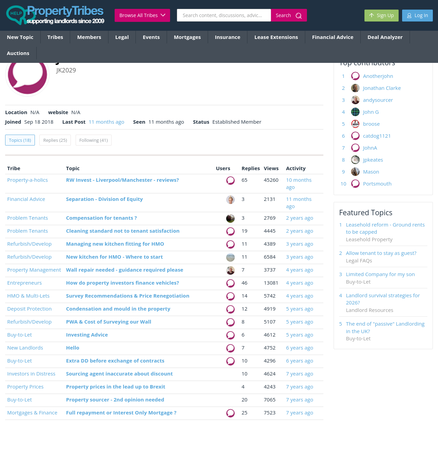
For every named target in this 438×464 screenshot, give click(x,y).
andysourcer (378, 99)
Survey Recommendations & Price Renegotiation (127, 295)
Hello (72, 347)
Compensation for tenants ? (101, 217)
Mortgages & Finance (32, 412)
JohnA (370, 147)
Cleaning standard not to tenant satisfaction (123, 230)
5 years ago (299, 308)
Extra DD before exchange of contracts (115, 360)
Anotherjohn (378, 75)
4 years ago (299, 269)
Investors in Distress (31, 373)
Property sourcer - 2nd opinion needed (115, 399)
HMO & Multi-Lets (28, 295)
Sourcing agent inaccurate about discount (119, 373)
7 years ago (299, 373)
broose (371, 123)
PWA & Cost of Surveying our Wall (108, 321)
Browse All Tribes (142, 15)
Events (151, 36)
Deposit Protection (29, 308)
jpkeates (373, 159)
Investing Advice (87, 334)
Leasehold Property (369, 239)
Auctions (18, 53)
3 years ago (299, 243)
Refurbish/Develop (29, 243)
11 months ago (106, 121)
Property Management (34, 269)
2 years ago (299, 217)
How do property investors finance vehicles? (122, 282)
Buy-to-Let (19, 334)
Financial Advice (332, 36)
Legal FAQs (359, 260)
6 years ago (299, 347)
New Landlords (25, 347)
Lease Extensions (276, 36)
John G (371, 111)
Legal (122, 36)
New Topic (20, 36)
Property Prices (25, 386)
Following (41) (93, 140)
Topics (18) (20, 140)
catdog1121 (377, 135)
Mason (371, 171)
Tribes (55, 36)
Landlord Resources (370, 309)
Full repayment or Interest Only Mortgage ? (121, 412)
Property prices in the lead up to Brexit (115, 386)
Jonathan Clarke (382, 87)
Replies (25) (55, 140)
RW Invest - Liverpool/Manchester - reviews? (122, 179)
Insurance (227, 36)
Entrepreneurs (24, 282)
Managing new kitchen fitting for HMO (115, 243)
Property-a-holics (27, 179)
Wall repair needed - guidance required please (124, 269)
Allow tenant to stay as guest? (381, 252)
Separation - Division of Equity (104, 198)
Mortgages (187, 36)
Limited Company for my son (380, 274)
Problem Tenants (27, 217)
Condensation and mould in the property (118, 308)
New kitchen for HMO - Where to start (114, 256)
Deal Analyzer (385, 36)
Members (89, 36)
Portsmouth (377, 183)
